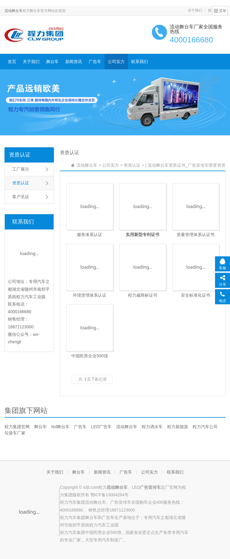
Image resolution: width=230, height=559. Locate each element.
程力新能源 (177, 426)
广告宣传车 (120, 502)
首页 (12, 61)
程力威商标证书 (142, 295)
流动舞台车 (13, 11)
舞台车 (52, 61)
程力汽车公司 (205, 426)
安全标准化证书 (195, 295)
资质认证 (20, 155)
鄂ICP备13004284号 (109, 494)
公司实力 (116, 61)
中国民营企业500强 (89, 355)
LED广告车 (101, 426)
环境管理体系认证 (89, 295)
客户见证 (20, 196)
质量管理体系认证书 (195, 234)
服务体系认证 (89, 234)
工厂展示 (20, 169)
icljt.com (91, 487)
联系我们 (139, 61)
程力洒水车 (152, 426)
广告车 (95, 61)
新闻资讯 (73, 61)
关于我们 (195, 10)
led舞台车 (60, 426)
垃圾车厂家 (14, 433)
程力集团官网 (17, 426)
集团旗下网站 (26, 410)
